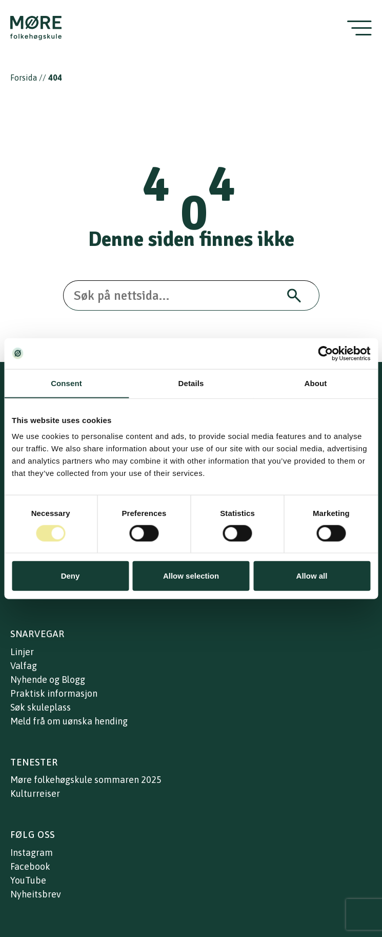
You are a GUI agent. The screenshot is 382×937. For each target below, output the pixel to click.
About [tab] (316, 382)
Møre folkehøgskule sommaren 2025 (86, 779)
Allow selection (191, 575)
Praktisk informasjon (53, 693)
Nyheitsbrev (35, 894)
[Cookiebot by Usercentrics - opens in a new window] (325, 353)
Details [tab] (191, 382)
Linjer (22, 651)
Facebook (30, 866)
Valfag (23, 665)
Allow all (312, 575)
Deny (70, 575)
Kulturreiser (35, 793)
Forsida (23, 77)
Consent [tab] (66, 382)
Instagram (31, 852)
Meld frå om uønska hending (69, 721)
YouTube (28, 880)
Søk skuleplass (40, 707)
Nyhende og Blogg (47, 679)
